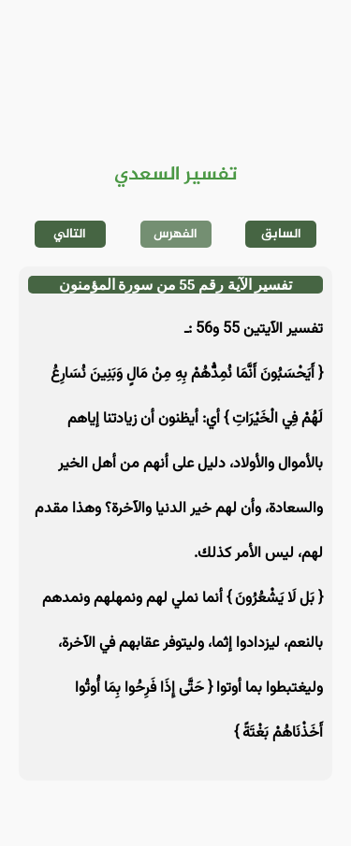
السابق (281, 234)
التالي (69, 234)
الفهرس (175, 234)
